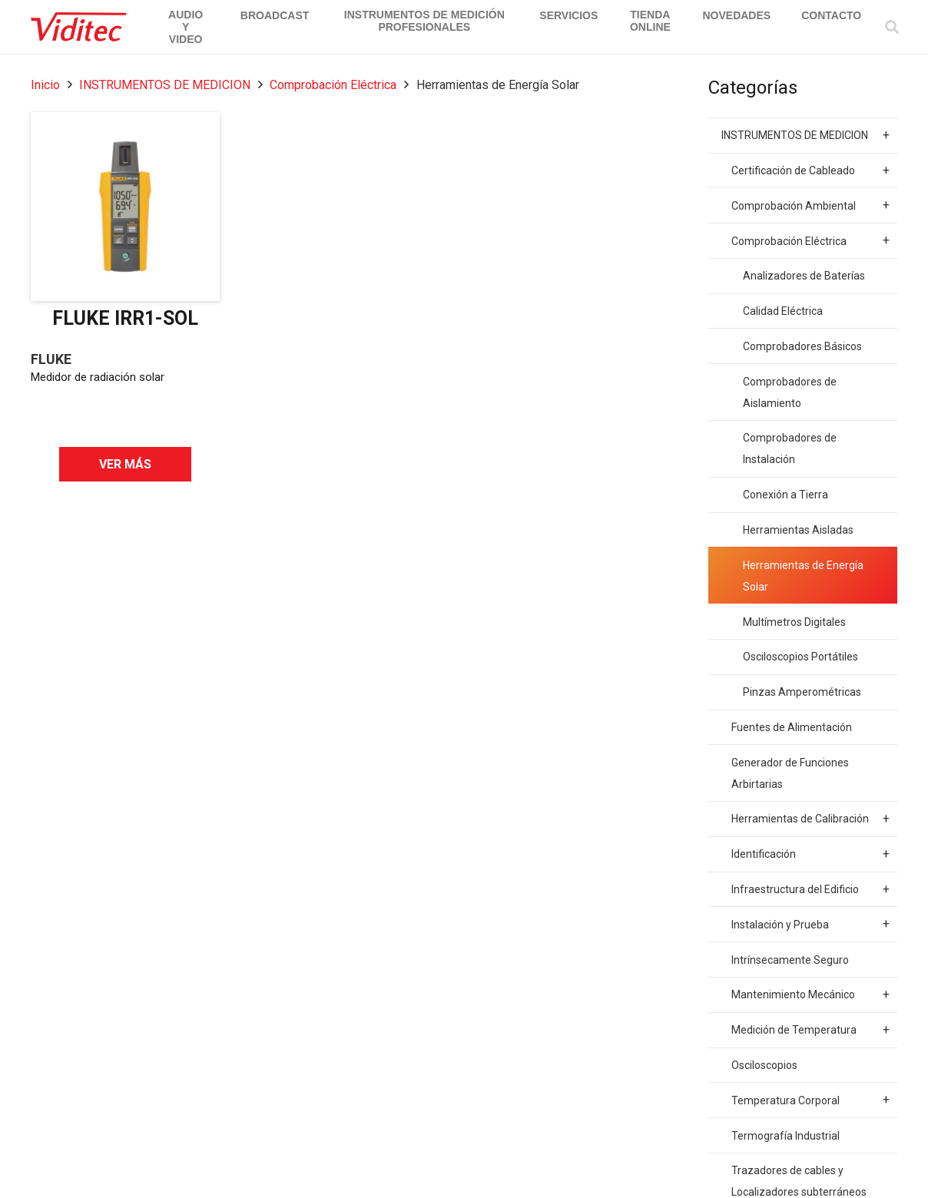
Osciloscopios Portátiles (800, 656)
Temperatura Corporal (810, 1099)
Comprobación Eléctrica (333, 85)
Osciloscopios (764, 1065)
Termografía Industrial (785, 1136)
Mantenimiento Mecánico (810, 994)
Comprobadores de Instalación (790, 448)
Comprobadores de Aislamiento (790, 392)
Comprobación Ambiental (810, 205)
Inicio (45, 85)
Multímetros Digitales (794, 622)
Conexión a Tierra (785, 494)
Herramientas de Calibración (810, 818)
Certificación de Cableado (810, 170)
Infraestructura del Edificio (810, 889)
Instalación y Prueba (810, 924)
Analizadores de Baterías (804, 276)
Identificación (810, 854)
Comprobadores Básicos (802, 346)
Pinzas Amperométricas (802, 692)
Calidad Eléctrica (783, 311)
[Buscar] (892, 27)
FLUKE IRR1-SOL (125, 318)
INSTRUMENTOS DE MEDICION (164, 85)
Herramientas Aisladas (798, 530)
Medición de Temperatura (810, 1030)
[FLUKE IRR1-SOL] (125, 206)
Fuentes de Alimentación (791, 727)
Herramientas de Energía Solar (803, 576)
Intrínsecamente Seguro (790, 960)
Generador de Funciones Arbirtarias (790, 773)
